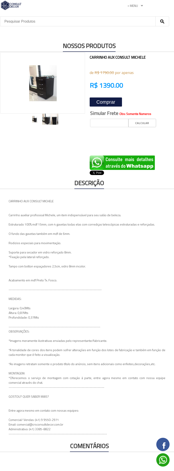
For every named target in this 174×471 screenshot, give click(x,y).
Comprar (105, 102)
